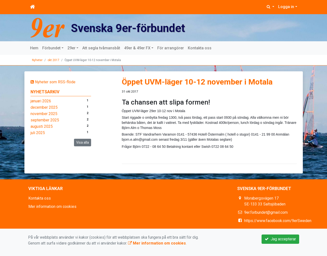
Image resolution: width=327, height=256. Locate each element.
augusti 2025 (42, 126)
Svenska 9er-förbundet (139, 27)
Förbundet (51, 48)
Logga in (286, 6)
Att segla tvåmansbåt (101, 48)
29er (71, 48)
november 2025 (44, 113)
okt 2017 (53, 60)
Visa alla (82, 142)
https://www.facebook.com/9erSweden (277, 220)
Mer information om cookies (52, 206)
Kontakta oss (199, 48)
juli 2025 (38, 132)
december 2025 (44, 107)
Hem (34, 48)
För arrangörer (170, 48)
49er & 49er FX (137, 48)
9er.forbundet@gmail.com (266, 212)
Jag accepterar (280, 239)
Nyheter (37, 60)
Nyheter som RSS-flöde (53, 82)
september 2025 (45, 120)
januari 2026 (41, 101)
